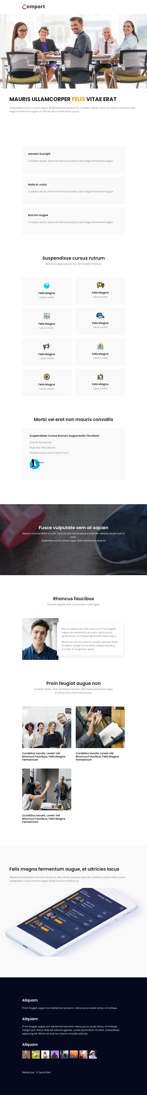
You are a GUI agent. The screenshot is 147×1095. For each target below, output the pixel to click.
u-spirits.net (43, 1072)
